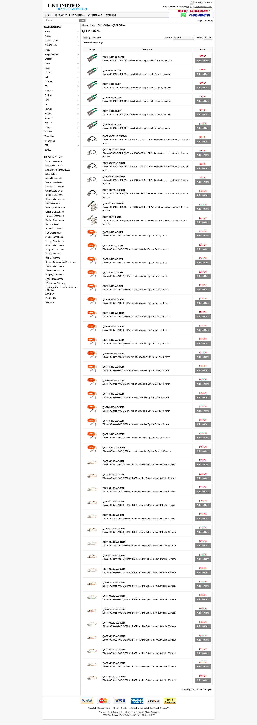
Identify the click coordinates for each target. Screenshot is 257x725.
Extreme (49, 81)
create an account (203, 6)
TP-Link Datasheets (54, 266)
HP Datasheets (52, 224)
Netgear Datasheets (54, 249)
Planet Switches (52, 258)
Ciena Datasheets (53, 191)
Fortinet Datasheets (54, 220)
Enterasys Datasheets (55, 207)
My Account (78, 15)
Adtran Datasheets (54, 165)
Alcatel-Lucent (51, 41)
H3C (47, 100)
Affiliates (100, 708)
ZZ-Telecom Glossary (55, 283)
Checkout (111, 15)
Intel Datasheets (53, 233)
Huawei (48, 109)
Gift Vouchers (112, 708)
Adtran (48, 36)
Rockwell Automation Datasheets (60, 262)
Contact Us (50, 298)
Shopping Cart (95, 15)
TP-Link (48, 131)
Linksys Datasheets (54, 241)
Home (48, 15)
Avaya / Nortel (51, 54)
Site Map (49, 302)
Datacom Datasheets (55, 199)
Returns (132, 708)
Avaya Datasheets (53, 182)
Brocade (49, 59)
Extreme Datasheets (54, 212)
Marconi (48, 118)
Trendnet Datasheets (55, 270)
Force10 (48, 91)
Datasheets (143, 708)
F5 (46, 86)
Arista (47, 50)
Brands (123, 708)
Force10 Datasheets (54, 216)
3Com (47, 31)
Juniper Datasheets (54, 237)
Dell (46, 77)
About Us (49, 294)
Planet (48, 127)
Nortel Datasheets (53, 254)
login (189, 6)
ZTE (47, 145)
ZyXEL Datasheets (54, 279)
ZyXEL (48, 150)
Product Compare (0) (93, 42)
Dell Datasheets (52, 203)
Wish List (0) (61, 15)
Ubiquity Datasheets (54, 275)
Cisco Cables (104, 25)
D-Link (48, 72)
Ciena (47, 63)
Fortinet (48, 95)
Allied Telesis (51, 45)
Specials (91, 708)
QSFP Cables (118, 25)
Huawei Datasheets (54, 228)
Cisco (47, 68)
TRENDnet (50, 141)
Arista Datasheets (53, 178)
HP (46, 104)
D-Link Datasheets (54, 195)
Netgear (48, 122)
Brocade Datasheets (54, 186)
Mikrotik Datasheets (54, 245)
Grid (99, 37)
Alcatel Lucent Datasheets (57, 170)
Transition (49, 136)
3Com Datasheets (53, 161)
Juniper (48, 113)
